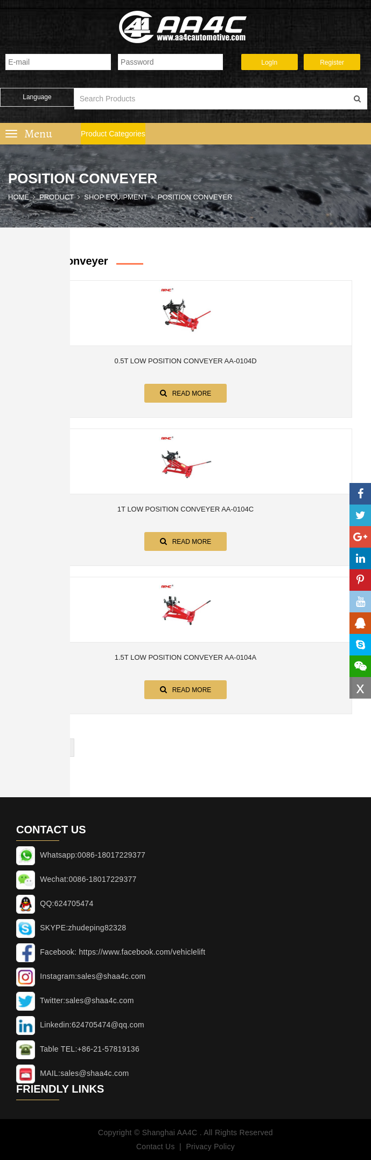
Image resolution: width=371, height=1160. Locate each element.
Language (37, 97)
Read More (186, 393)
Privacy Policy (210, 1146)
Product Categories (113, 133)
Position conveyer (195, 197)
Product (56, 197)
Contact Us (155, 1146)
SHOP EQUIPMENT (116, 197)
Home (18, 197)
